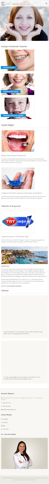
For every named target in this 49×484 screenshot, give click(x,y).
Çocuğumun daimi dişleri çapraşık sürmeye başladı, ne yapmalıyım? (21, 193)
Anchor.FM (5, 429)
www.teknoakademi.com (30, 479)
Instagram (5, 419)
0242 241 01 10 (7, 403)
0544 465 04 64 (7, 406)
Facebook (4, 422)
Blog (4, 426)
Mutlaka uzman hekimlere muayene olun (13, 155)
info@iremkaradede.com (9, 409)
